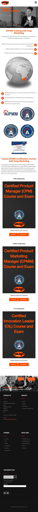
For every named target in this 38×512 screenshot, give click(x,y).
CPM (6, 441)
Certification (8, 446)
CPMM (6, 443)
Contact (24, 448)
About (23, 404)
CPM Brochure (25, 439)
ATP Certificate (26, 443)
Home (23, 401)
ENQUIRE (13, 234)
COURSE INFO (23, 234)
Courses (6, 439)
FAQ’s (23, 446)
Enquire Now (8, 450)
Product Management (27, 408)
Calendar (7, 448)
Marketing (24, 406)
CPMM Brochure (26, 441)
